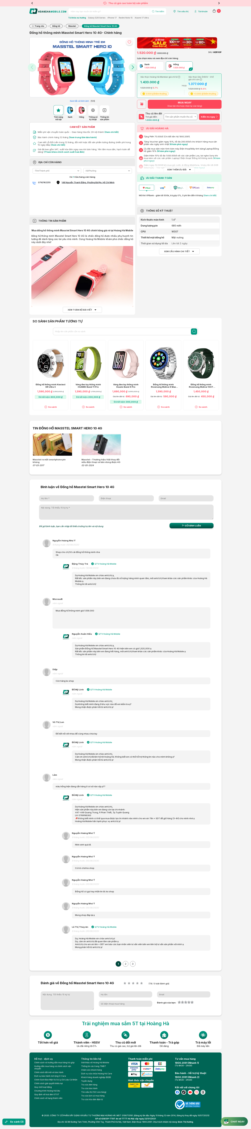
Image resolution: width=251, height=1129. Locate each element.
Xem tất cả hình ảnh (79, 101)
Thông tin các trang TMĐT (93, 1066)
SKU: (210, 52)
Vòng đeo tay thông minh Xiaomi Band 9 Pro (125, 385)
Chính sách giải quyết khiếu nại (48, 1083)
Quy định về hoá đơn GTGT (46, 1094)
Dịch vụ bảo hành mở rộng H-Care (50, 1076)
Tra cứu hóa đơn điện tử (92, 1099)
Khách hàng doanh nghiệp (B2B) (96, 1077)
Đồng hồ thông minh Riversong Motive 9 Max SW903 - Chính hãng (163, 385)
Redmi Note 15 (126, 18)
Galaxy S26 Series (96, 18)
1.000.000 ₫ (152, 120)
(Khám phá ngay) (179, 144)
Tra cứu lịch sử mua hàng (93, 1096)
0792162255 (44, 182)
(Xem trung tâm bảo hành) (83, 137)
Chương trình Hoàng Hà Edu (47, 1091)
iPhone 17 (112, 18)
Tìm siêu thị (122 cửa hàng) (93, 1092)
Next (219, 3)
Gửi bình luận (191, 525)
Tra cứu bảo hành (89, 1088)
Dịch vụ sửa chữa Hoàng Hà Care (96, 1073)
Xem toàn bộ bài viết (80, 310)
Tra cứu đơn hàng (89, 1084)
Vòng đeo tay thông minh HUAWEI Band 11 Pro (88, 385)
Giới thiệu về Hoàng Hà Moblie (95, 1062)
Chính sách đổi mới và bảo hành (48, 1072)
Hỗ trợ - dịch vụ (43, 1058)
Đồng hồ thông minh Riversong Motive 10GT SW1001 (201, 385)
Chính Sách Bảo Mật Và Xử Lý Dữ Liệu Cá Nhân (55, 1079)
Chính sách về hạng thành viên (48, 1098)
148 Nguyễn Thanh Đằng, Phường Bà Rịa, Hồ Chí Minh (88, 182)
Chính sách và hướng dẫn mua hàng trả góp (54, 1062)
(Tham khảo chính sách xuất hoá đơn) (64, 152)
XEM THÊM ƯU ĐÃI (176, 169)
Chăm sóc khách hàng (91, 1070)
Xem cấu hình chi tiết (177, 251)
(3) (22, 1121)
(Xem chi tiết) (112, 132)
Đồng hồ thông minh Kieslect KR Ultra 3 (50, 385)
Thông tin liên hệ (91, 1058)
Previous (32, 3)
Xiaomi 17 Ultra (142, 18)
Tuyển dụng (86, 1081)
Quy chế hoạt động (43, 1087)
